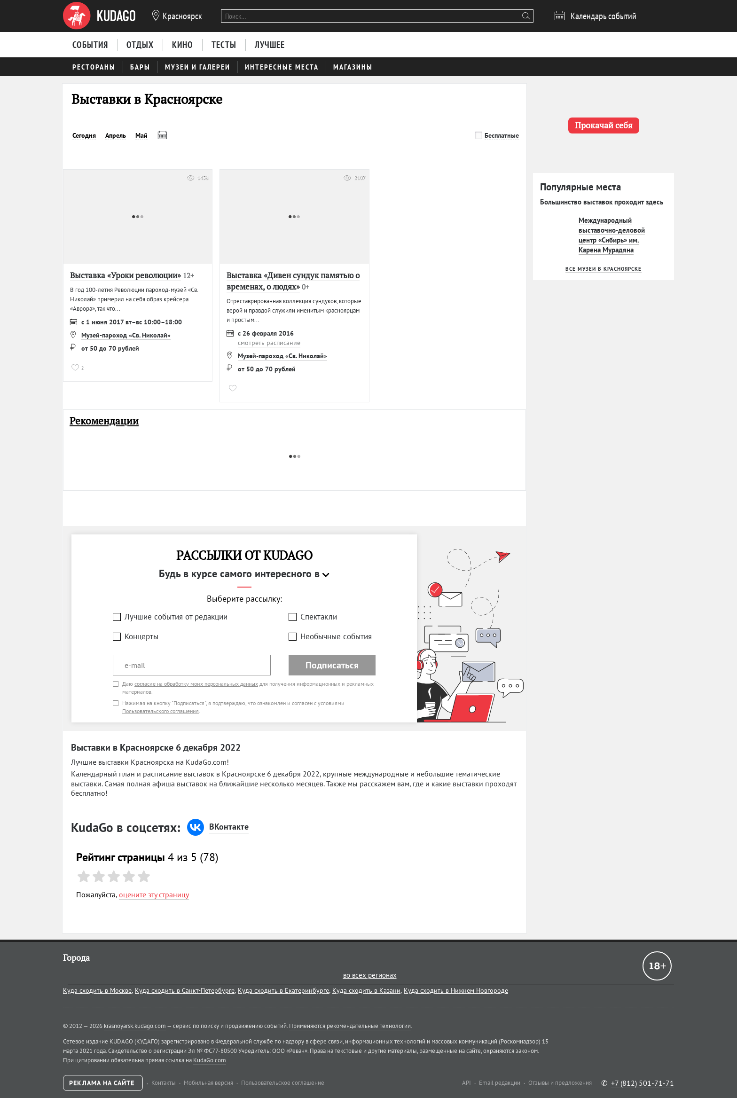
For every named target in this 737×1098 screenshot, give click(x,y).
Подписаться (332, 665)
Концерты (141, 636)
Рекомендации (104, 421)
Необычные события (336, 636)
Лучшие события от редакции (176, 617)
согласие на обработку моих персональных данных (196, 683)
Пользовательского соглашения (160, 710)
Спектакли (318, 617)
